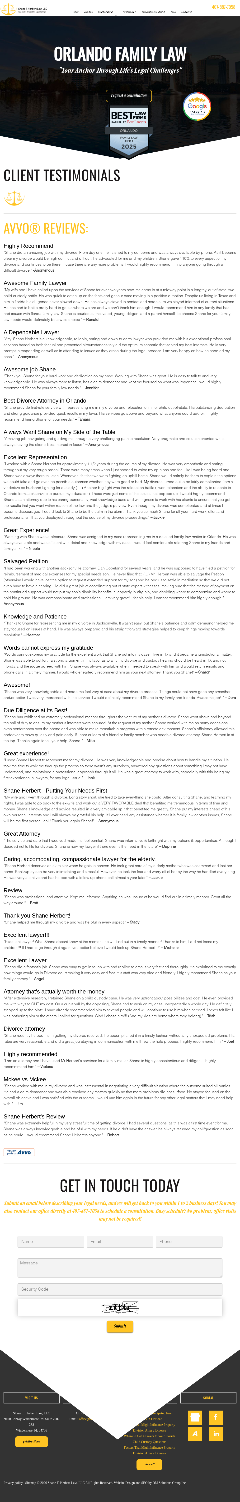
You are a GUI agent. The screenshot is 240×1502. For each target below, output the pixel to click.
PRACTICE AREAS (105, 12)
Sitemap (30, 1482)
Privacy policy (13, 1482)
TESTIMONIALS (129, 12)
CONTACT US (186, 12)
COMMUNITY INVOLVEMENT (153, 12)
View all (149, 1464)
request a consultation (129, 95)
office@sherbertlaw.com (95, 1418)
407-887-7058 (223, 6)
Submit (120, 1326)
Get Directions (31, 1441)
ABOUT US (88, 12)
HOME (76, 12)
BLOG (173, 12)
